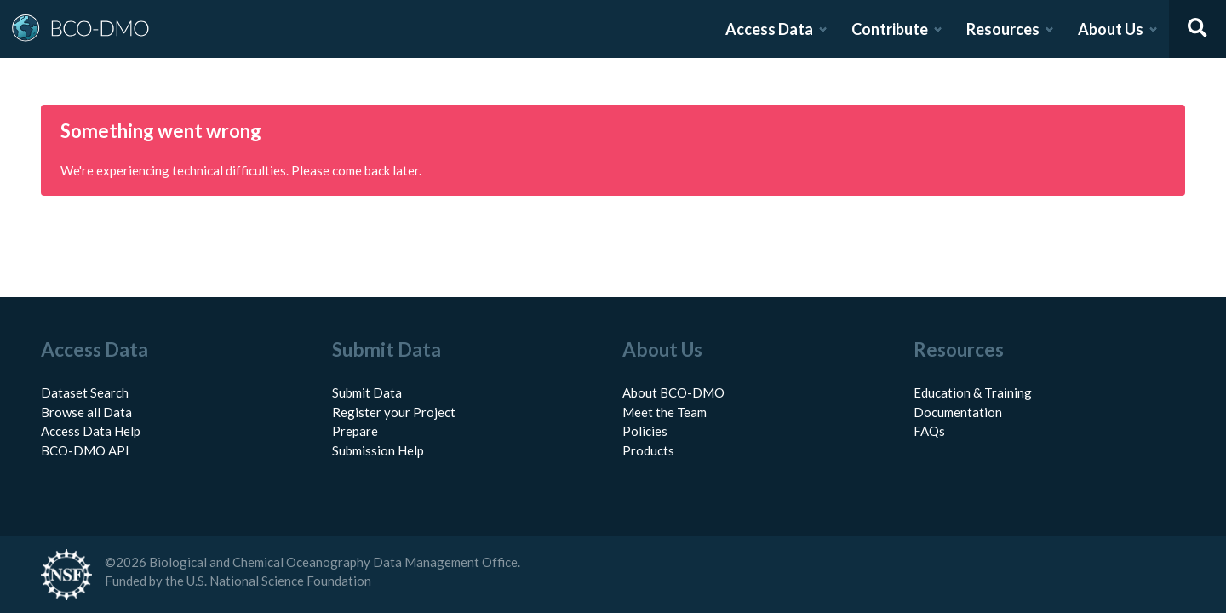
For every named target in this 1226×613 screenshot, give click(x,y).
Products (648, 450)
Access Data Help (90, 430)
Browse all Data (86, 412)
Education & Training (973, 392)
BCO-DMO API (85, 450)
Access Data (769, 29)
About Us (1110, 29)
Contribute (889, 29)
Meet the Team (664, 412)
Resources (1003, 29)
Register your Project (393, 412)
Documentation (958, 412)
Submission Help (378, 450)
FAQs (929, 430)
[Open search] (1198, 29)
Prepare (355, 430)
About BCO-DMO (673, 392)
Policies (644, 430)
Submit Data (367, 392)
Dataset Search (85, 392)
